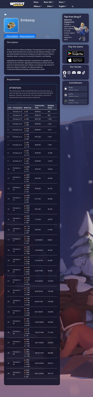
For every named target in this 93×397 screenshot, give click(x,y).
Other (49, 6)
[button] (73, 6)
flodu (71, 87)
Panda (71, 100)
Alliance (37, 6)
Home (36, 2)
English (62, 6)
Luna (71, 94)
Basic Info (48, 2)
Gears (61, 2)
